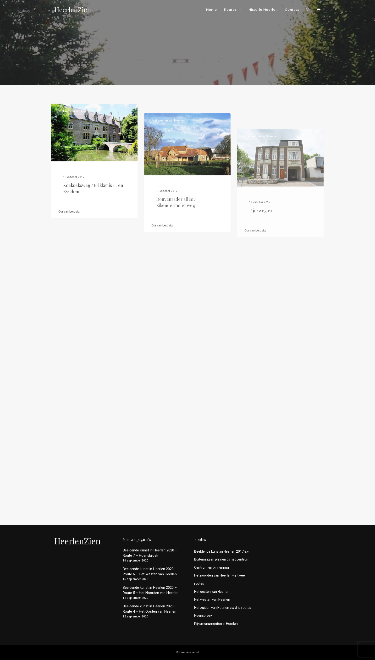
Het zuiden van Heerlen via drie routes (222, 608)
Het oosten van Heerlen (211, 592)
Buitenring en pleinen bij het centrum (221, 559)
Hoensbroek (203, 615)
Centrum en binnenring (211, 567)
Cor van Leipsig (69, 226)
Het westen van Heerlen (75, 126)
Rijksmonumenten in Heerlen (216, 624)
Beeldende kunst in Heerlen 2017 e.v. (221, 551)
